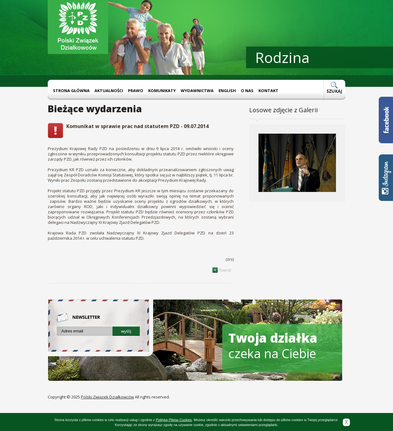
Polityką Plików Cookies (174, 420)
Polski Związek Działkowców (107, 397)
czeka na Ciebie (272, 345)
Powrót (221, 270)
